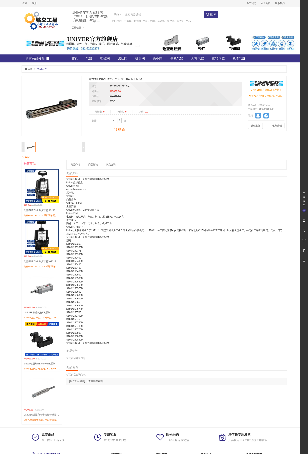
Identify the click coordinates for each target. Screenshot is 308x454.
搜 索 (211, 14)
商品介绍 (75, 164)
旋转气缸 (218, 58)
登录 (25, 3)
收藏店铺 (277, 125)
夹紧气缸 (176, 58)
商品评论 (93, 164)
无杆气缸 (197, 58)
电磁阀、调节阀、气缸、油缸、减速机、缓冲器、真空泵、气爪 (157, 21)
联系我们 (280, 3)
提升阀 (140, 58)
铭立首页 (265, 3)
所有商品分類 (37, 58)
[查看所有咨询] (95, 381)
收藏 (26, 157)
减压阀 (122, 58)
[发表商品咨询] (77, 381)
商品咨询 (111, 164)
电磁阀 (105, 58)
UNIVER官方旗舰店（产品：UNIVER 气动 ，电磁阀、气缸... (90, 17)
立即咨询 (119, 129)
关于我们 (251, 3)
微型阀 (157, 58)
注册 (34, 3)
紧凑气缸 (239, 58)
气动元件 (42, 69)
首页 (75, 58)
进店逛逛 (255, 125)
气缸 (89, 58)
